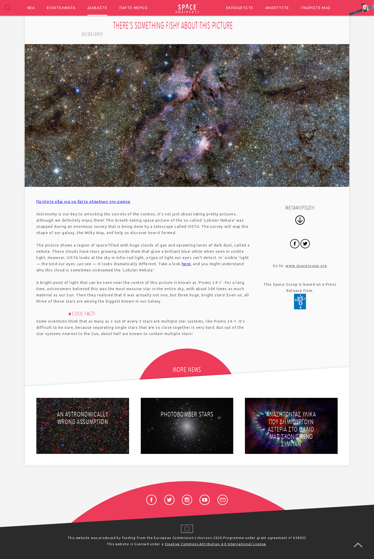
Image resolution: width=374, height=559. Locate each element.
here (186, 264)
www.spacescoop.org (306, 266)
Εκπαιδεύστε (239, 8)
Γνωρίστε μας (316, 8)
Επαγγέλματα (61, 8)
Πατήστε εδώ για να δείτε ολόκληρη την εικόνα (83, 202)
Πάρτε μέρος (133, 8)
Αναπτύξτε (277, 8)
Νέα (31, 8)
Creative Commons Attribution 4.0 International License (215, 544)
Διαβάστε (97, 8)
